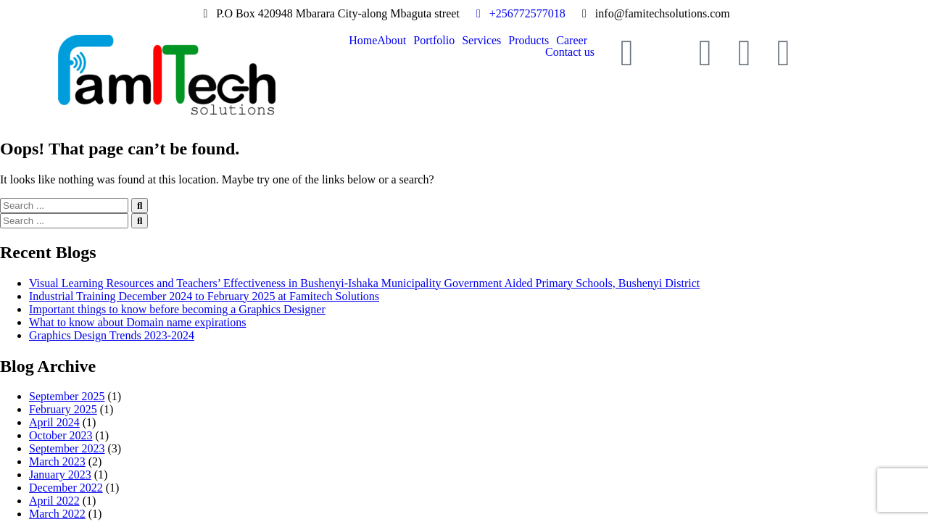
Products (528, 40)
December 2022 (66, 487)
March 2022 (57, 514)
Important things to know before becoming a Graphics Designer (177, 309)
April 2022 (54, 500)
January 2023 (60, 474)
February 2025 (63, 409)
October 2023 (61, 435)
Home (363, 40)
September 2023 (66, 448)
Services (481, 40)
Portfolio (434, 40)
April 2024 (54, 422)
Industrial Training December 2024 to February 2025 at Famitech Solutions (204, 296)
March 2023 (57, 461)
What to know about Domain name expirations (137, 322)
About (391, 40)
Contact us (569, 52)
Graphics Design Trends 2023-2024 (111, 335)
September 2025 (66, 396)
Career (571, 40)
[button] (395, 40)
